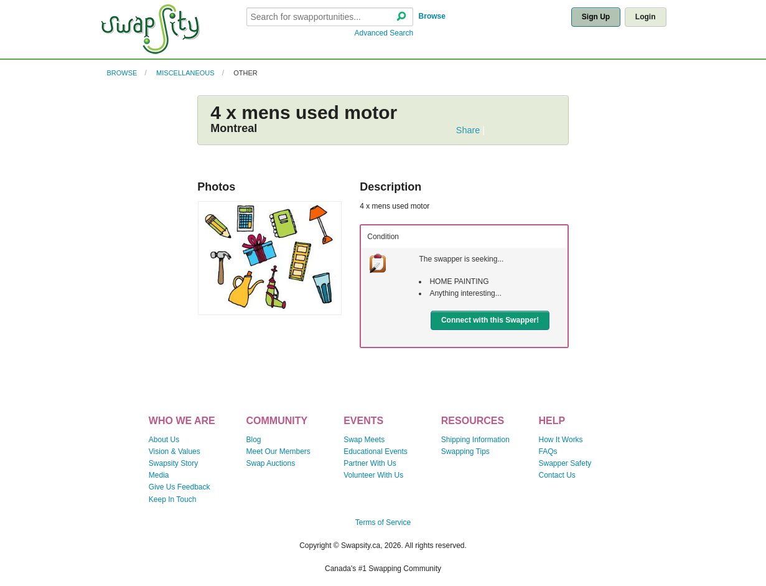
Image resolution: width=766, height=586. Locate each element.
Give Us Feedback (179, 487)
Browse (432, 16)
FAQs (548, 451)
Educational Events (375, 451)
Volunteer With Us (373, 475)
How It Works (561, 439)
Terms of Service (383, 522)
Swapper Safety (565, 463)
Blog (253, 439)
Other (245, 73)
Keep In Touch (173, 499)
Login (645, 16)
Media (159, 475)
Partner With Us (369, 463)
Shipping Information (475, 439)
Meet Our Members (278, 451)
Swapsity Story (173, 463)
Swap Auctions (270, 463)
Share (468, 130)
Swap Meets (364, 439)
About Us (164, 439)
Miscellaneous (185, 73)
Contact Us (557, 475)
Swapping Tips (465, 451)
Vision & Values (174, 451)
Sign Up (596, 16)
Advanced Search (384, 33)
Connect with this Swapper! (490, 320)
